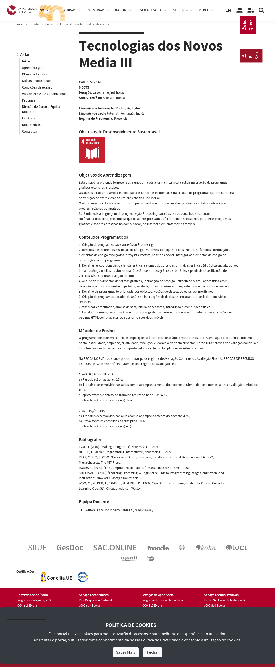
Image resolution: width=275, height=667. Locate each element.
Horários (28, 118)
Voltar (23, 54)
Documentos (31, 125)
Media (203, 10)
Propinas (28, 100)
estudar (68, 10)
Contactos (29, 131)
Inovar (120, 10)
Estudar (34, 24)
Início (20, 24)
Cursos (49, 24)
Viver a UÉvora (149, 10)
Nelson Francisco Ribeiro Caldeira (108, 510)
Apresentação (32, 68)
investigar (95, 10)
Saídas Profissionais (36, 81)
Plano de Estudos (35, 74)
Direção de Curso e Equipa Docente (41, 110)
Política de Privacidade (160, 640)
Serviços (180, 10)
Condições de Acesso (37, 87)
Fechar (153, 652)
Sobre (45, 10)
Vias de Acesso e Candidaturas (44, 94)
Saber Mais (125, 652)
